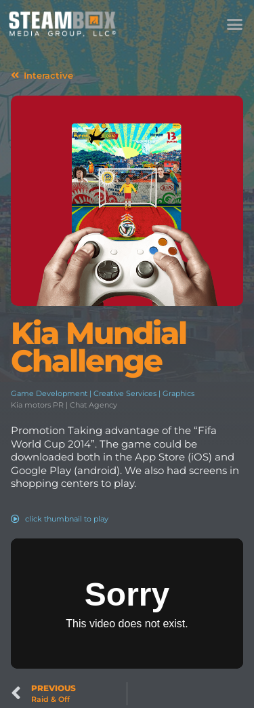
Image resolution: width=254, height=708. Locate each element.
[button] (235, 24)
